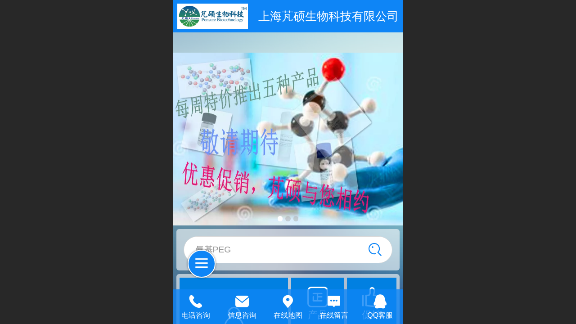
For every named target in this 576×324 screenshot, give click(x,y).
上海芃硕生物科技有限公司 (328, 16)
